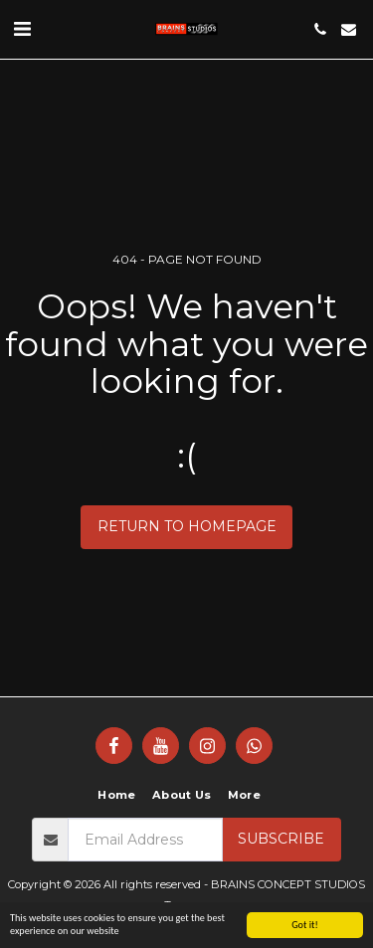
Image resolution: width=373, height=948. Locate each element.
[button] (22, 29)
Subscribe (281, 839)
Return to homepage (187, 526)
